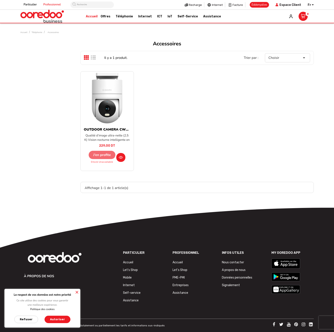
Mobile (127, 277)
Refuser (26, 319)
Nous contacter (233, 262)
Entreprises (181, 285)
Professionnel (52, 5)
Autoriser (57, 319)
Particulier (30, 5)
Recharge (195, 5)
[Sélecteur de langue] (311, 5)
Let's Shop (130, 270)
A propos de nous (234, 270)
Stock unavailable (102, 161)
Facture (238, 5)
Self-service (132, 293)
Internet (217, 5)
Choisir (287, 57)
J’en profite (102, 155)
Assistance (131, 300)
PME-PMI (179, 277)
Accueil (128, 262)
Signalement (231, 285)
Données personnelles (237, 277)
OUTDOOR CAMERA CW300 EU (111, 129)
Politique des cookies (42, 309)
